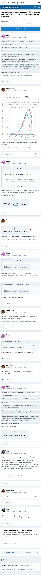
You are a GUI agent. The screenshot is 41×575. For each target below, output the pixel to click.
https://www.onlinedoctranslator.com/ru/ (23, 236)
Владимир (10, 88)
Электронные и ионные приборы (22, 23)
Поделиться (10, 552)
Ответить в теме (20, 28)
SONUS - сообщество (12, 2)
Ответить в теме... (10, 543)
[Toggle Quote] (4, 168)
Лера (7, 21)
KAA (7, 451)
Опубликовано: (16, 37)
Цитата (8, 81)
